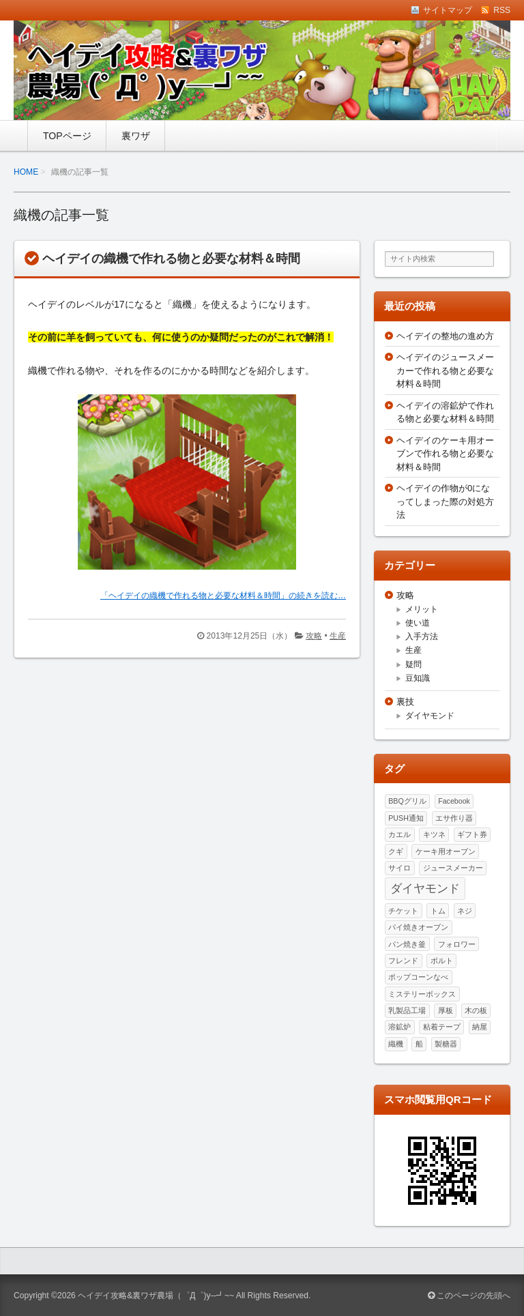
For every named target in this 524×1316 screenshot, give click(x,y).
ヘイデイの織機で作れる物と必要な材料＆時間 (171, 258)
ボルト (442, 960)
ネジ (464, 911)
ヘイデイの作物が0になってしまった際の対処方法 (445, 501)
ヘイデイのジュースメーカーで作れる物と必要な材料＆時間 (445, 370)
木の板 (476, 1010)
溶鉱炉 (399, 1027)
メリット (421, 609)
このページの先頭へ (469, 1295)
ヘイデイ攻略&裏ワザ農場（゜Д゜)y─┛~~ (156, 1295)
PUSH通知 (406, 818)
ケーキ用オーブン (446, 851)
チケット (403, 911)
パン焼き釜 (407, 944)
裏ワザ (135, 135)
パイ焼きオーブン (418, 927)
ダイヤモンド (429, 715)
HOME (26, 172)
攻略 (314, 636)
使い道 (417, 623)
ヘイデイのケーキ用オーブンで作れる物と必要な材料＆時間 (445, 453)
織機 (395, 1044)
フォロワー (457, 944)
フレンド (403, 960)
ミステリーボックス (422, 994)
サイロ (399, 868)
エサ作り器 (454, 818)
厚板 (445, 1010)
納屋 (479, 1027)
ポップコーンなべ (418, 977)
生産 (338, 636)
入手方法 (421, 636)
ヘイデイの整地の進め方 (445, 336)
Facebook (454, 801)
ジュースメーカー (453, 868)
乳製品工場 (407, 1010)
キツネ (434, 834)
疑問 (413, 664)
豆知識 (417, 678)
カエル (399, 834)
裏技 (405, 702)
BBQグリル (407, 801)
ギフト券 (472, 834)
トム (438, 911)
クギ (395, 851)
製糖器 (446, 1044)
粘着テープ (442, 1027)
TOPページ (67, 135)
